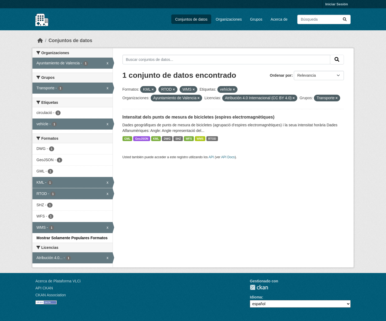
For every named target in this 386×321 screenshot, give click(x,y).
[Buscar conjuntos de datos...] (324, 19)
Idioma (256, 297)
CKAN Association (50, 295)
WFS (189, 138)
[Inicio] (40, 40)
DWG (167, 138)
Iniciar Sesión (336, 4)
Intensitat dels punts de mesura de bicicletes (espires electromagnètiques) (198, 117)
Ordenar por (281, 75)
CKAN (259, 287)
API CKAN (44, 288)
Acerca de (279, 19)
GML (127, 138)
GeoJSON (141, 138)
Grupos (256, 19)
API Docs (228, 157)
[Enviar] (344, 19)
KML (156, 138)
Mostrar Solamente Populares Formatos (71, 238)
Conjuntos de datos (191, 19)
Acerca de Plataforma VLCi (58, 281)
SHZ (178, 138)
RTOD (212, 138)
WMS (200, 138)
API (211, 157)
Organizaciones (229, 19)
